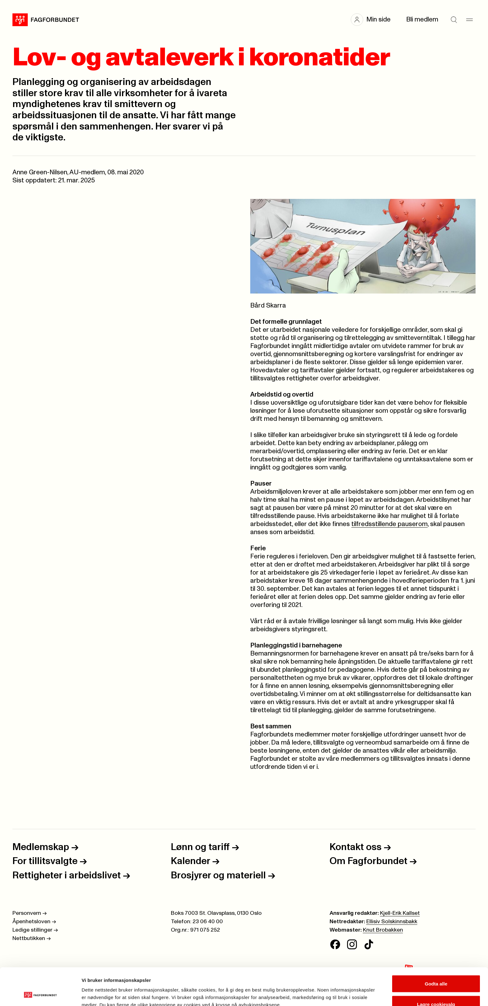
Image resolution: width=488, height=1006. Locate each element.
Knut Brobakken (383, 930)
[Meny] (469, 19)
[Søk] (454, 19)
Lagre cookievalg (436, 969)
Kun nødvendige (436, 989)
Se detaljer (335, 990)
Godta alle (436, 948)
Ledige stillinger (35, 930)
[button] (374, 19)
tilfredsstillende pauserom (389, 524)
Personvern (29, 913)
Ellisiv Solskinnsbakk (391, 921)
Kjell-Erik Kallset (400, 913)
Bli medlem (422, 19)
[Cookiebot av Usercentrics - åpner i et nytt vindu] (40, 994)
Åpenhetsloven (34, 921)
